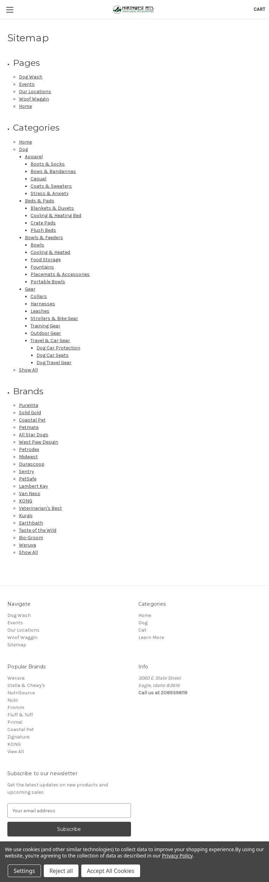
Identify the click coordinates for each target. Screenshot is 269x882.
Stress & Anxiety (49, 193)
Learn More (151, 637)
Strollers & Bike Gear (54, 318)
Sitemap (16, 645)
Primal (14, 722)
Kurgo (26, 516)
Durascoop (31, 464)
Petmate (29, 427)
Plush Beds (43, 230)
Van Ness (29, 493)
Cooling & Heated (50, 252)
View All (15, 752)
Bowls (37, 245)
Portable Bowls (47, 282)
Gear (30, 289)
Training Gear (45, 326)
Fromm (15, 707)
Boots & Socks (47, 164)
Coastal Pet (32, 420)
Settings (24, 871)
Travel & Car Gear (50, 340)
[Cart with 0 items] (259, 9)
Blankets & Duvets (52, 208)
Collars (38, 296)
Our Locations (35, 92)
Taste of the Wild (37, 530)
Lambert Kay (33, 486)
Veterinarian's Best (40, 508)
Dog (23, 149)
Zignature (18, 737)
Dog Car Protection (58, 348)
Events (27, 84)
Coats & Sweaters (51, 186)
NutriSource (21, 693)
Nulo (12, 700)
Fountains (42, 267)
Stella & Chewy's (26, 685)
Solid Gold (30, 413)
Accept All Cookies (110, 871)
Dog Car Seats (52, 355)
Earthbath (31, 523)
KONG (25, 501)
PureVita (28, 405)
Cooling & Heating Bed (55, 215)
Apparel (34, 157)
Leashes (39, 311)
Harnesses (42, 304)
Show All (28, 370)
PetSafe (27, 479)
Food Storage (45, 260)
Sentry (26, 471)
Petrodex (29, 449)
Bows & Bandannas (53, 171)
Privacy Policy (177, 855)
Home (25, 106)
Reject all (61, 871)
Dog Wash (30, 77)
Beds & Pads (39, 201)
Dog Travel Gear (53, 363)
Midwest (28, 457)
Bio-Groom (31, 538)
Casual (38, 179)
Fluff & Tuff (20, 715)
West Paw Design (38, 442)
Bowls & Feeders (44, 238)
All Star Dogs (33, 435)
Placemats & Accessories (60, 274)
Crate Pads (43, 223)
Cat (142, 630)
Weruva (27, 545)
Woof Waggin (34, 99)
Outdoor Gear (45, 333)
